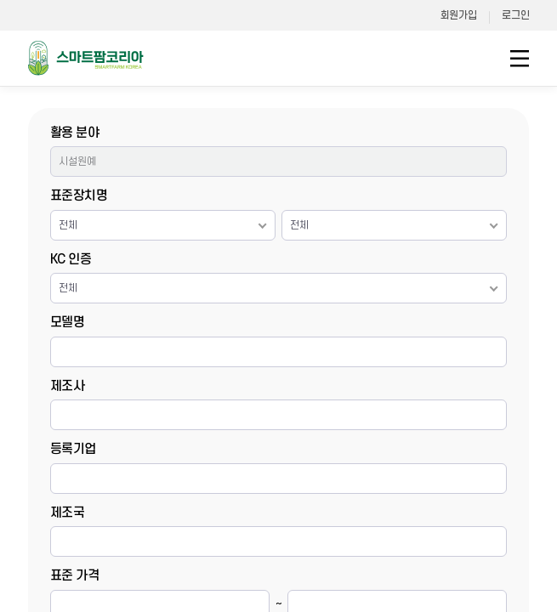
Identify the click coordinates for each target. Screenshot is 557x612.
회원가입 (458, 15)
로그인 (515, 15)
